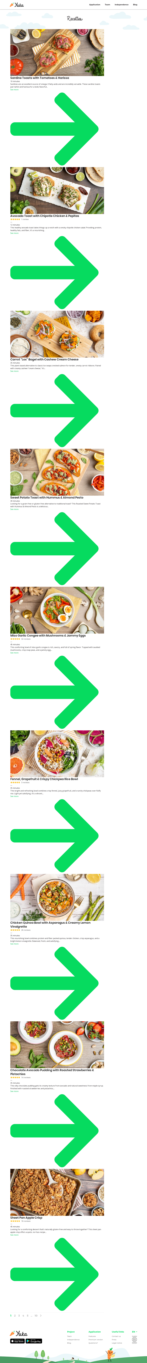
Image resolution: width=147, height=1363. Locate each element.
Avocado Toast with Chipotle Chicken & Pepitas (44, 216)
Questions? (93, 1343)
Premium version (96, 1340)
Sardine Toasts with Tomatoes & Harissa (39, 78)
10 (36, 1315)
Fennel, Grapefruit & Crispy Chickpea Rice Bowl (44, 779)
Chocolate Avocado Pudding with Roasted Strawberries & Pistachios (52, 1072)
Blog (135, 5)
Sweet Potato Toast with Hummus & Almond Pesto (46, 498)
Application (94, 5)
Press (114, 1340)
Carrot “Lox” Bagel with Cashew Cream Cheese (44, 359)
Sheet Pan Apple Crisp (26, 1218)
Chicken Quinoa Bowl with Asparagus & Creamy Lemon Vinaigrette (50, 925)
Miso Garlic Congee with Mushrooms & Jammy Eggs (48, 636)
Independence (122, 5)
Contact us (116, 1336)
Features (92, 1336)
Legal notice (117, 1343)
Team (107, 5)
